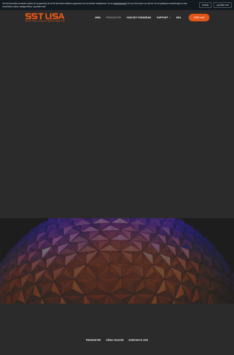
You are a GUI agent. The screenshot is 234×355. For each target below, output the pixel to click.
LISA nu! (199, 17)
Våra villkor (115, 340)
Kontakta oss (138, 340)
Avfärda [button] (205, 5)
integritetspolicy (120, 3)
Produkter (93, 340)
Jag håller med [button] (222, 5)
